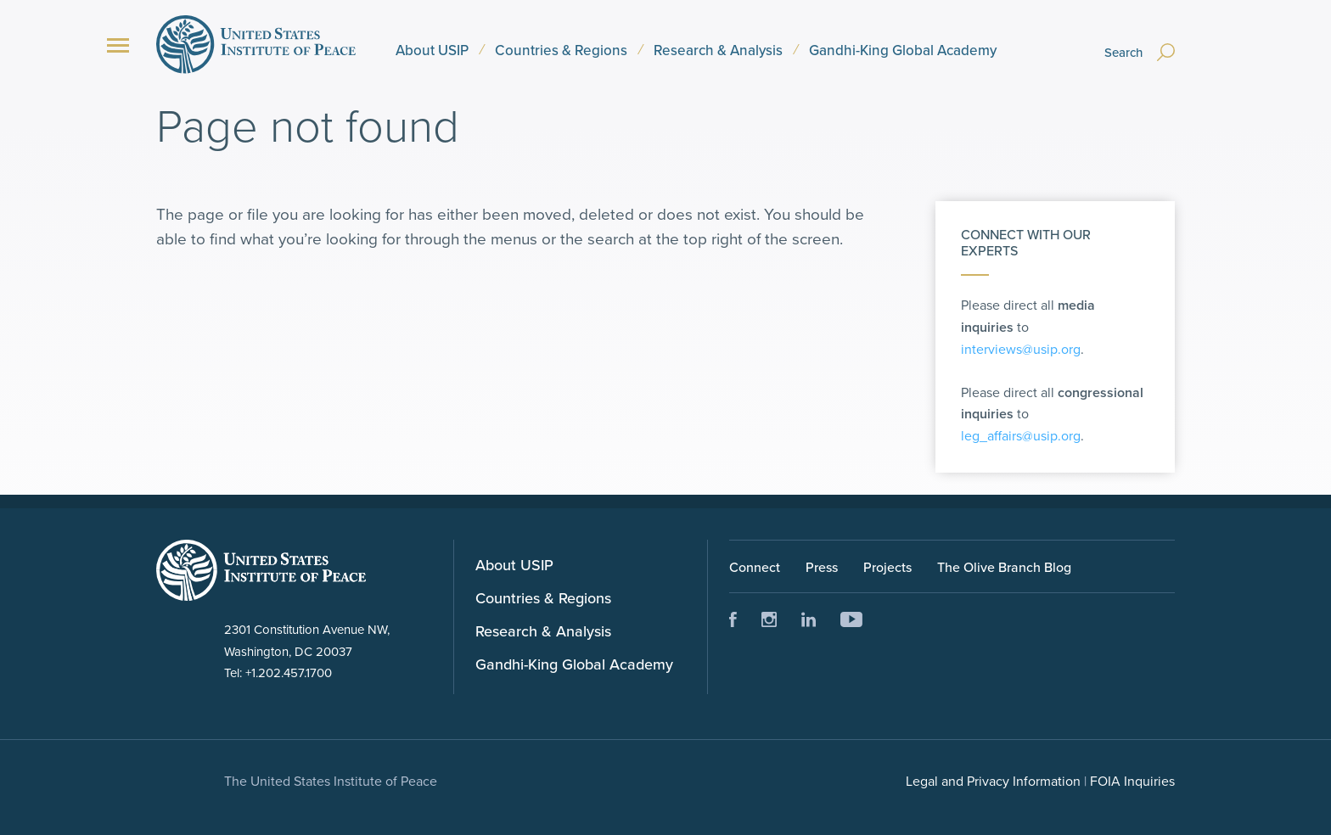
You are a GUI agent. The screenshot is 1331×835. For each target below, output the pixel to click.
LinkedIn (809, 619)
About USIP (432, 50)
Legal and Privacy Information (993, 780)
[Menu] (117, 45)
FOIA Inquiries (1132, 780)
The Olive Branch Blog (1004, 567)
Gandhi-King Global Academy (903, 50)
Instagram (769, 619)
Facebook (733, 619)
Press (822, 567)
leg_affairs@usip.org (1021, 435)
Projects (887, 567)
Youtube (851, 619)
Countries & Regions (561, 50)
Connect (754, 567)
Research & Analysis (718, 50)
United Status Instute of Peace (261, 570)
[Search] (1135, 44)
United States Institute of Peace (256, 44)
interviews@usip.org (1021, 348)
